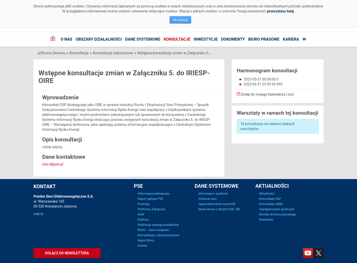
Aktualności (267, 193)
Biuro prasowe (263, 39)
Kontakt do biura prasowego (277, 214)
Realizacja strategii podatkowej (158, 225)
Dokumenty (233, 39)
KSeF (141, 214)
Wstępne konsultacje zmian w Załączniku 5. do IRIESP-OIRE (174, 53)
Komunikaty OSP (270, 199)
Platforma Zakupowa (151, 209)
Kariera (291, 39)
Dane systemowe (142, 39)
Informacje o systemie (213, 193)
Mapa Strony (146, 240)
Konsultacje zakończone (113, 53)
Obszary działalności (99, 39)
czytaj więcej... (53, 147)
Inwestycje (206, 39)
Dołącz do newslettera (67, 253)
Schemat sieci (207, 199)
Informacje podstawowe (154, 193)
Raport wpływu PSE (150, 199)
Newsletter (266, 219)
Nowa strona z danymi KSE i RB (219, 209)
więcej (38, 214)
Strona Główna (53, 53)
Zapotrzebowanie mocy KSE (216, 204)
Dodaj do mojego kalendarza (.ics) (265, 94)
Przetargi (143, 204)
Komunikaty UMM (271, 204)
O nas (66, 39)
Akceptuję (180, 20)
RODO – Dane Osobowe (153, 230)
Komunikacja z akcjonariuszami (158, 235)
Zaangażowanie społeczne (276, 209)
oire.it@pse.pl (52, 164)
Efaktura (143, 219)
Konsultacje (177, 39)
